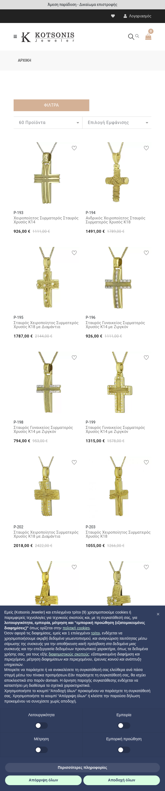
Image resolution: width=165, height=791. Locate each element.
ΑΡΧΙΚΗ (24, 60)
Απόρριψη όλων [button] (43, 780)
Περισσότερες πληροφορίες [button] (82, 767)
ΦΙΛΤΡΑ (51, 105)
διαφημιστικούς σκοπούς (69, 654)
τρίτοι (95, 633)
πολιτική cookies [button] (76, 628)
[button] (158, 614)
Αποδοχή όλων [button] (121, 780)
